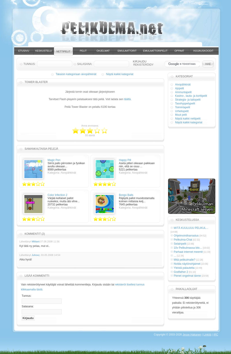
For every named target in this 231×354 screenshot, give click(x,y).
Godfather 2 (181, 272)
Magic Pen (54, 160)
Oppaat (179, 50)
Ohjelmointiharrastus (186, 235)
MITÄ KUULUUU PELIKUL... (191, 228)
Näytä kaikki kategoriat (119, 74)
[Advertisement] (119, 44)
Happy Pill (125, 160)
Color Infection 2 (57, 195)
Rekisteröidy (143, 64)
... (175, 255)
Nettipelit (63, 51)
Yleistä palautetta (184, 267)
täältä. (128, 99)
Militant (35, 241)
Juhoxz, (36, 255)
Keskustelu (43, 50)
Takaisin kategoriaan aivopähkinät (76, 74)
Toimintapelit (182, 107)
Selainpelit (180, 243)
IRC (215, 334)
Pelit (83, 50)
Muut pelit (181, 114)
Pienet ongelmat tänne (187, 275)
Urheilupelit (182, 111)
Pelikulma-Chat (183, 239)
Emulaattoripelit (155, 50)
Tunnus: (26, 295)
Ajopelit (179, 88)
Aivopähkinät (183, 84)
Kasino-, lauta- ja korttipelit (191, 95)
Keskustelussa (187, 219)
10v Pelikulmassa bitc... (188, 247)
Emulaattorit (127, 50)
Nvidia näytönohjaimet (187, 263)
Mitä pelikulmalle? (184, 259)
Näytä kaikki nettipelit (188, 118)
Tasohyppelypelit (185, 103)
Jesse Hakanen (191, 334)
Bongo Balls (126, 195)
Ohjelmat (103, 50)
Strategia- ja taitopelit (188, 99)
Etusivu (23, 50)
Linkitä (207, 334)
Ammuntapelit (183, 92)
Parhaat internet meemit (188, 251)
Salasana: (28, 306)
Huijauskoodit (203, 50)
